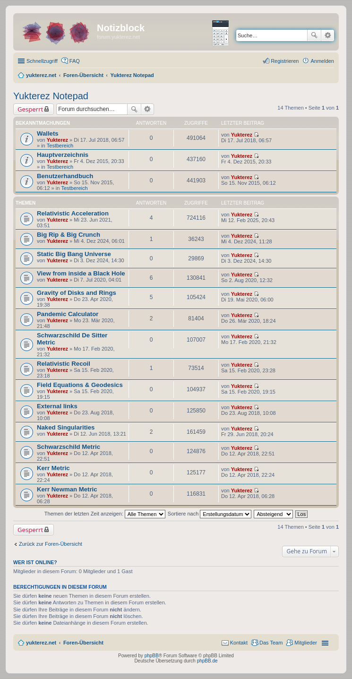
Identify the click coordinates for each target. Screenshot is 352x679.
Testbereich (60, 145)
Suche (314, 35)
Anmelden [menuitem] (322, 61)
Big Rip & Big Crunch (68, 234)
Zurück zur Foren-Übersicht (50, 544)
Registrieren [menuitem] (285, 61)
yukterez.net (41, 642)
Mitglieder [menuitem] (305, 642)
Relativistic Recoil (63, 363)
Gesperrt (30, 109)
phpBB (152, 655)
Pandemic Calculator (67, 314)
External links (57, 406)
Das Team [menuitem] (271, 642)
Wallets (48, 133)
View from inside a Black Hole (81, 273)
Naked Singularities (65, 427)
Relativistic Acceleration (73, 213)
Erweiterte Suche (327, 35)
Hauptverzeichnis (62, 154)
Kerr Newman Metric (67, 489)
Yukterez (57, 140)
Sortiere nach (209, 513)
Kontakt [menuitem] (239, 642)
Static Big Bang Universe (74, 254)
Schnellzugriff (42, 61)
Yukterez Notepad (50, 96)
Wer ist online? (35, 562)
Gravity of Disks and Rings (76, 292)
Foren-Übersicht (83, 642)
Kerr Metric (53, 468)
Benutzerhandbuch (65, 176)
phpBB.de (207, 660)
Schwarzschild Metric (68, 446)
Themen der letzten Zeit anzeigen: (104, 513)
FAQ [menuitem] (74, 61)
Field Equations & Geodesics (80, 384)
